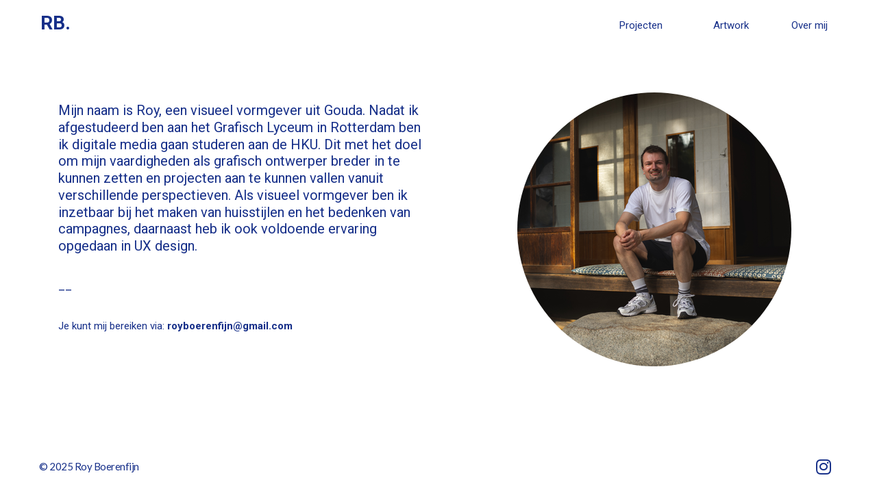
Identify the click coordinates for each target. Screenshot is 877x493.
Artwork (731, 25)
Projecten (641, 25)
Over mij (809, 25)
